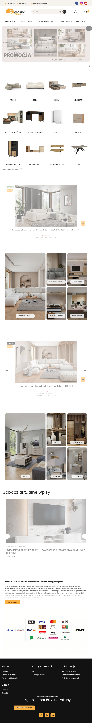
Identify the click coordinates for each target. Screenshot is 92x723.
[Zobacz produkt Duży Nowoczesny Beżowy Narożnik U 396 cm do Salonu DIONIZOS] (83, 379)
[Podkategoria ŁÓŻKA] (57, 86)
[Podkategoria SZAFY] (57, 119)
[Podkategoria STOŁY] (79, 151)
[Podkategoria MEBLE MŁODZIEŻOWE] (13, 119)
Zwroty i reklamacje (10, 678)
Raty (33, 671)
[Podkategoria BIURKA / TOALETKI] (35, 119)
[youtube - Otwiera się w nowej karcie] (53, 715)
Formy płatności (38, 675)
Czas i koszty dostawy (71, 675)
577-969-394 (10, 3)
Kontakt (5, 671)
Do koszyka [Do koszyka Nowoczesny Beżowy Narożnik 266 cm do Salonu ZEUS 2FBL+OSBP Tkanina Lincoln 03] (83, 223)
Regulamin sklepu (69, 671)
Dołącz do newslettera (24, 708)
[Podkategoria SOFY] (35, 86)
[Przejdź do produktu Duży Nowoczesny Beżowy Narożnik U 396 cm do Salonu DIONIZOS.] (46, 362)
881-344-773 (22, 3)
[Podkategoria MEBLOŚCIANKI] (35, 151)
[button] (64, 12)
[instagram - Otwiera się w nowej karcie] (47, 715)
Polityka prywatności (70, 678)
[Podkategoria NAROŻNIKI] (13, 86)
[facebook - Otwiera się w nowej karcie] (41, 715)
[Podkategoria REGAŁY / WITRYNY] (13, 151)
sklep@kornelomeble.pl (39, 3)
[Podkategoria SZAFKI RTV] (79, 86)
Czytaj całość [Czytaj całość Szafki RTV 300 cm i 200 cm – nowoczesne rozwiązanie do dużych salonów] (10, 556)
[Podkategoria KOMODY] (79, 119)
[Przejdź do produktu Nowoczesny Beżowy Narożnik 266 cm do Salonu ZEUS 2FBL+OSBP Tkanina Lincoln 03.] (46, 206)
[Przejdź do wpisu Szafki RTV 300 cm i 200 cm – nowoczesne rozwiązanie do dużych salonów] (46, 521)
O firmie (5, 690)
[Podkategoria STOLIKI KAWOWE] (57, 151)
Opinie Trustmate (9, 675)
